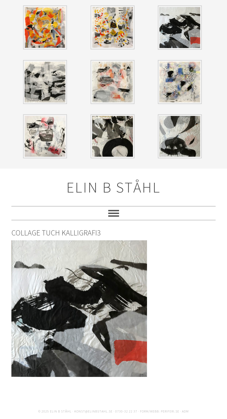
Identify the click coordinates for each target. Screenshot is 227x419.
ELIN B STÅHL (113, 187)
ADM (185, 411)
